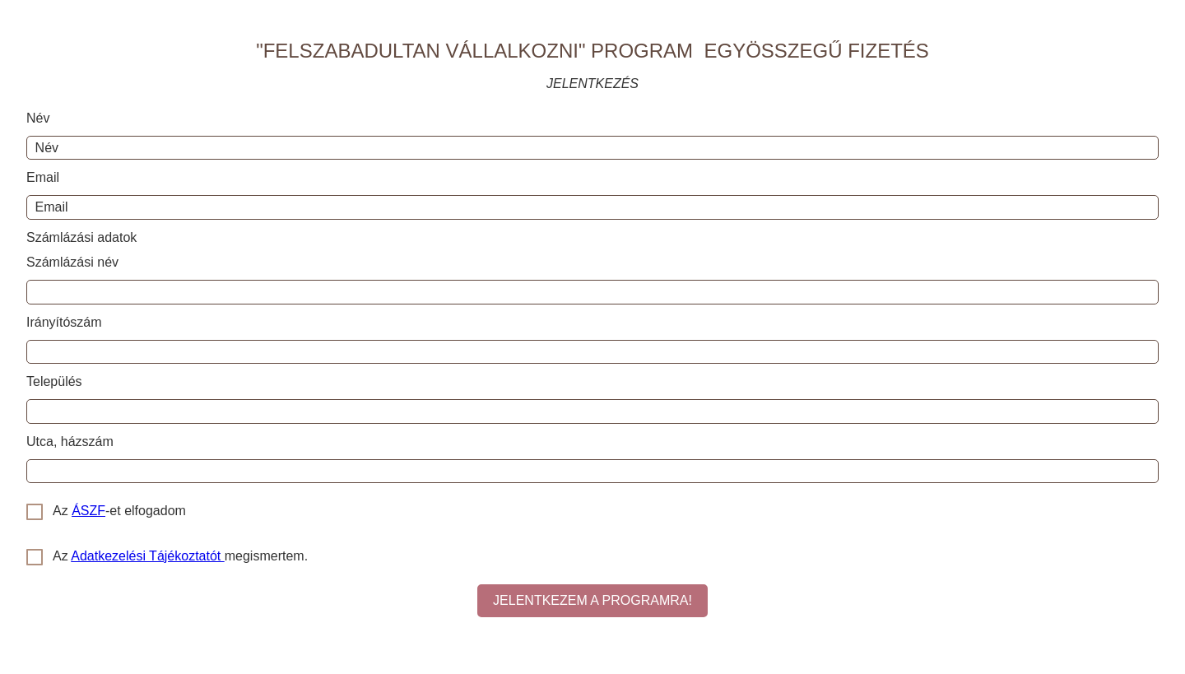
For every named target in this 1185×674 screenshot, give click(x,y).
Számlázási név (72, 262)
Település (54, 381)
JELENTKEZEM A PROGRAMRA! (592, 600)
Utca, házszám (70, 442)
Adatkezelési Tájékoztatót (147, 556)
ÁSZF (88, 511)
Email (42, 177)
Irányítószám (64, 322)
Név (37, 118)
